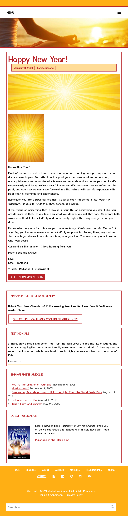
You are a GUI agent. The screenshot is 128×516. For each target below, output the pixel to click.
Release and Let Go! (24, 400)
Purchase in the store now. (52, 440)
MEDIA (111, 470)
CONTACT (41, 476)
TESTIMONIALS (94, 470)
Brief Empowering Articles (26, 276)
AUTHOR (59, 470)
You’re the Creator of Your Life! (32, 384)
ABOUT (45, 470)
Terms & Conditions (51, 495)
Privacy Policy (74, 495)
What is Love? (20, 388)
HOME (17, 470)
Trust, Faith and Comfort (27, 404)
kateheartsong (45, 68)
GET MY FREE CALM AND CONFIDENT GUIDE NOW (45, 319)
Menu (10, 12)
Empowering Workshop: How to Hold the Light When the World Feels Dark (57, 392)
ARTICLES (75, 470)
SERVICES (31, 470)
